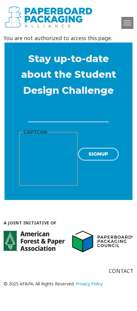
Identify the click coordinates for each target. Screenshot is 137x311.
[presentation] (48, 160)
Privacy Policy (89, 284)
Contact (121, 271)
